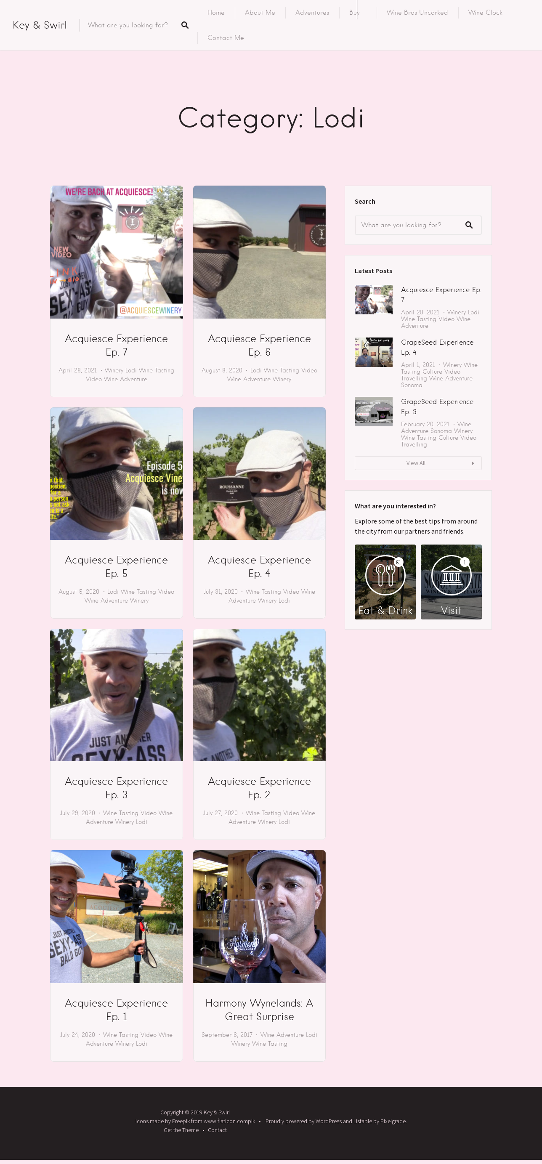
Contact (217, 1130)
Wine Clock (485, 12)
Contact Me (225, 38)
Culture (432, 371)
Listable (362, 1121)
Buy (354, 12)
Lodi (131, 370)
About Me (260, 12)
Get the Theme (181, 1130)
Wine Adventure (125, 379)
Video (94, 379)
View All (415, 463)
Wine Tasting (156, 370)
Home (216, 12)
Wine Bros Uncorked (417, 12)
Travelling (414, 378)
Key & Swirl (40, 25)
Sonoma (411, 385)
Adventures (312, 12)
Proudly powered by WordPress (304, 1121)
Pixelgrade (393, 1121)
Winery (114, 370)
